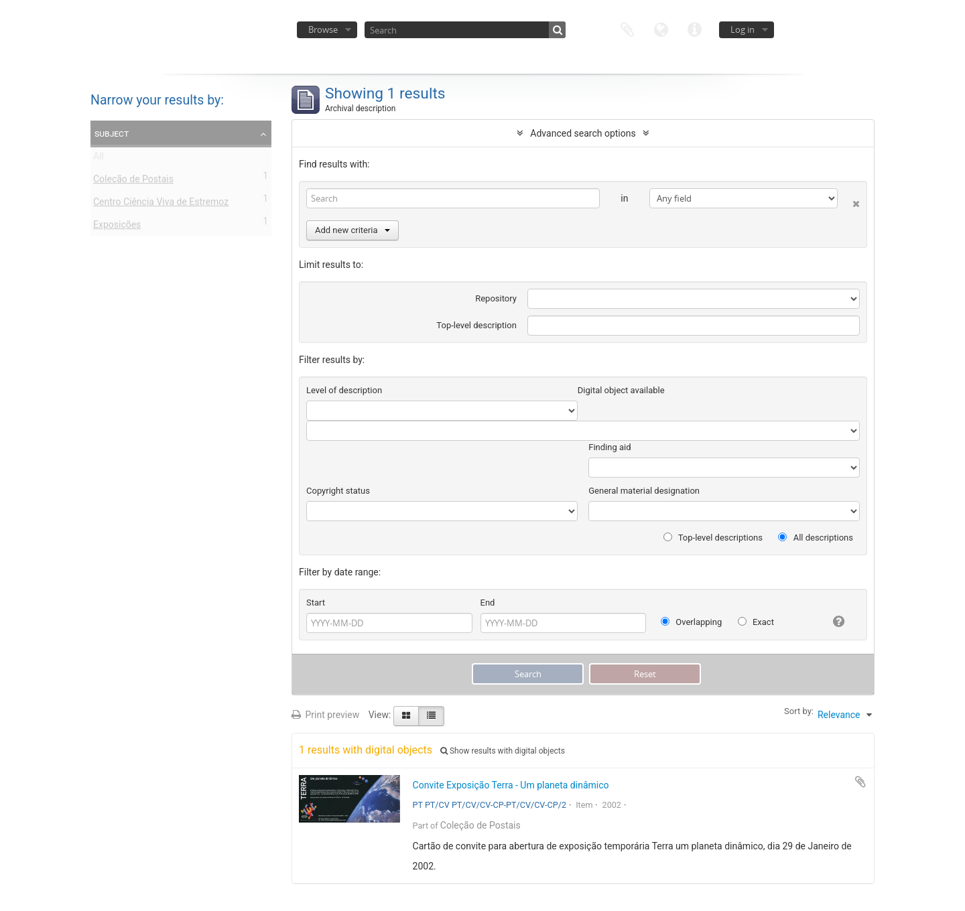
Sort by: (799, 711)
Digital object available (621, 390)
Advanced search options (582, 133)
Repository (496, 298)
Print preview (325, 714)
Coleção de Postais (133, 181)
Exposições (117, 227)
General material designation (644, 491)
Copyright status (338, 491)
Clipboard (627, 28)
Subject (111, 133)
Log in (742, 29)
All (98, 158)
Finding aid (609, 447)
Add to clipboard (860, 781)
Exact (756, 622)
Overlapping (691, 622)
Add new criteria (352, 230)
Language (661, 28)
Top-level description (476, 325)
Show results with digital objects (502, 751)
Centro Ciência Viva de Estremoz (161, 204)
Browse (323, 29)
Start (315, 603)
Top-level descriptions (713, 538)
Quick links (694, 28)
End (487, 603)
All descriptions (815, 538)
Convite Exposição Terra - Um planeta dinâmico (511, 785)
